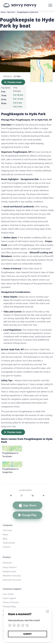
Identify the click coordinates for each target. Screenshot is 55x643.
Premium (7, 562)
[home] (20, 5)
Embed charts (9, 571)
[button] (50, 5)
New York (10, 12)
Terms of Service (11, 602)
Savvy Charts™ (10, 567)
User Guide (8, 594)
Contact (6, 547)
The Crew (7, 530)
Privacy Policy (9, 606)
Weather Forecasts (12, 575)
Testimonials (9, 542)
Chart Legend (9, 598)
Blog (5, 538)
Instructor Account (12, 579)
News (5, 534)
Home (3, 12)
